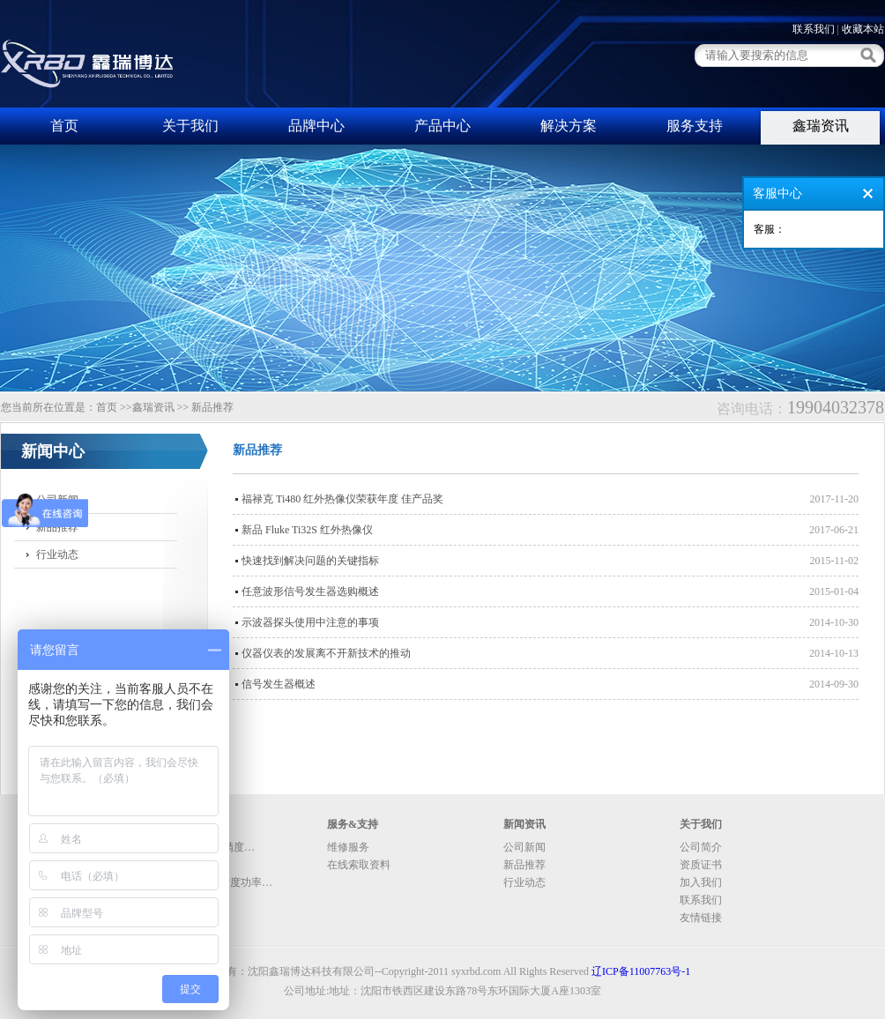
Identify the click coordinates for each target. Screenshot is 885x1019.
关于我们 (190, 125)
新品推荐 (57, 527)
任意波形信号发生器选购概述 (310, 591)
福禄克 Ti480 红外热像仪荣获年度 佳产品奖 (342, 499)
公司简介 (701, 847)
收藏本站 (863, 29)
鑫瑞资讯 (820, 125)
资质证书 (701, 865)
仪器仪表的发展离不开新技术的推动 (326, 653)
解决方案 (568, 125)
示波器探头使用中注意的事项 (310, 622)
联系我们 (813, 29)
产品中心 (442, 125)
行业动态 (57, 554)
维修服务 (348, 847)
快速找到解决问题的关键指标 (310, 560)
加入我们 (701, 882)
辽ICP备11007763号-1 (640, 971)
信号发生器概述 (279, 684)
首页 (64, 125)
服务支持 (694, 125)
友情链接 (701, 917)
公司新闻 (57, 500)
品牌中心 (316, 125)
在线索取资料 (358, 865)
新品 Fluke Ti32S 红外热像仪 (307, 530)
